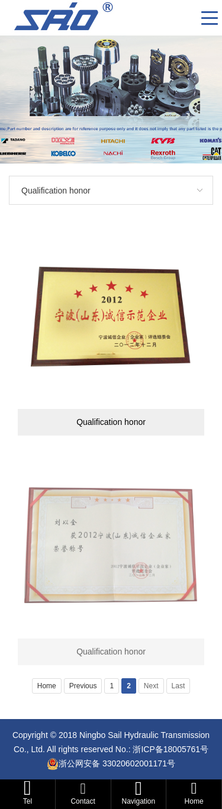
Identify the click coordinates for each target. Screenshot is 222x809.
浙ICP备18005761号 (170, 749)
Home (46, 686)
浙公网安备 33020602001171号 (117, 763)
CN (187, 18)
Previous (83, 686)
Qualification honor (56, 190)
